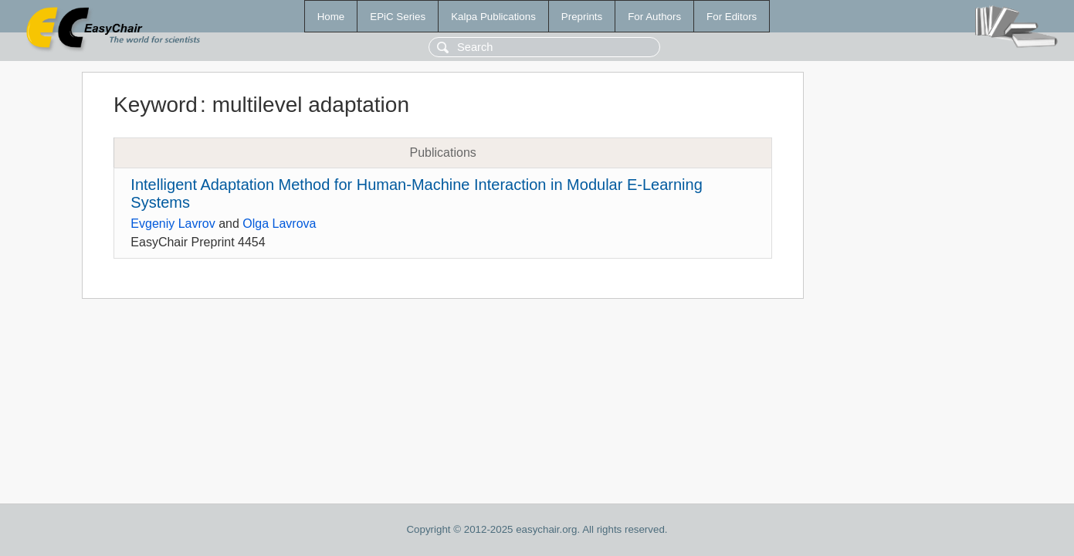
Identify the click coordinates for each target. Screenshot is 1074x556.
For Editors (731, 16)
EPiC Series (397, 16)
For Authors (654, 16)
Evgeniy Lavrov (172, 223)
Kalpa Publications (493, 16)
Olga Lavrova (279, 223)
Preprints (581, 16)
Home (331, 16)
